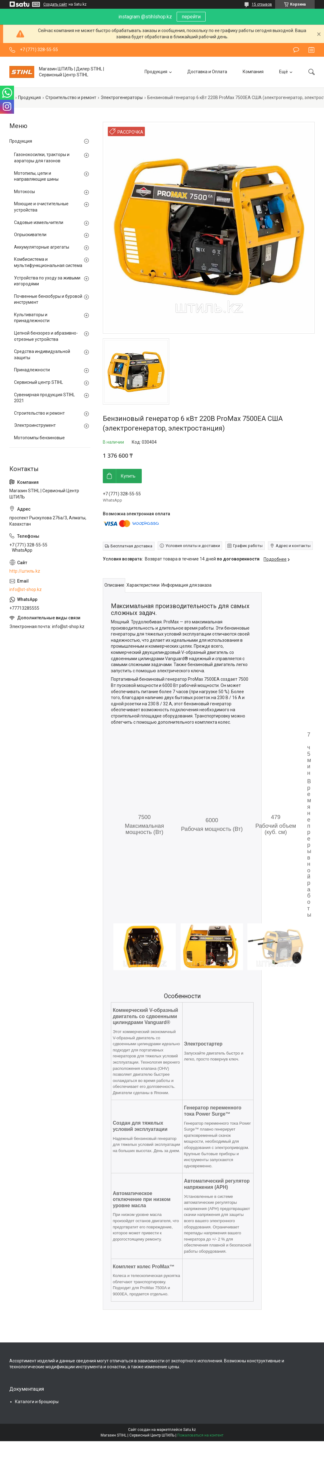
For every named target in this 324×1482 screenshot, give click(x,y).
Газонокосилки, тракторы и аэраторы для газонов (41, 157)
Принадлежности (32, 369)
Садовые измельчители (38, 222)
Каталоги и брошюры (37, 1401)
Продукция (156, 71)
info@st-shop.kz (25, 589)
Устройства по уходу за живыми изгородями (47, 281)
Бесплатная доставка (131, 546)
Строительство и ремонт (70, 97)
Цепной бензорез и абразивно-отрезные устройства (46, 336)
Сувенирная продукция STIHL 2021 (44, 397)
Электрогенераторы (122, 97)
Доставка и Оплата (207, 71)
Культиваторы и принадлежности (32, 317)
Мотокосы (24, 191)
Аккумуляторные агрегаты (41, 247)
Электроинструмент (35, 425)
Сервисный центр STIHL (38, 382)
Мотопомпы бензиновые (39, 437)
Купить (128, 476)
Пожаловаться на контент (200, 1435)
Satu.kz (189, 1429)
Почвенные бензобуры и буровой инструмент (48, 299)
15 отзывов (262, 4)
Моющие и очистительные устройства (41, 206)
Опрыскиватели (30, 234)
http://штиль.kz (24, 571)
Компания (253, 71)
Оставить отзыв (296, 50)
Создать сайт (55, 4)
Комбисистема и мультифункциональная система (48, 262)
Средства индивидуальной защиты (42, 354)
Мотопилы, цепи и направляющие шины (36, 176)
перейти (191, 17)
